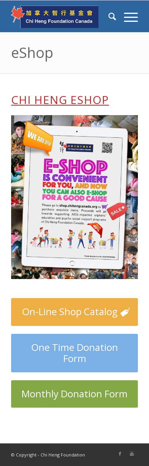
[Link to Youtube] (132, 454)
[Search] (108, 16)
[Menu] (127, 16)
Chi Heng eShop (60, 99)
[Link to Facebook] (120, 454)
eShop (32, 52)
